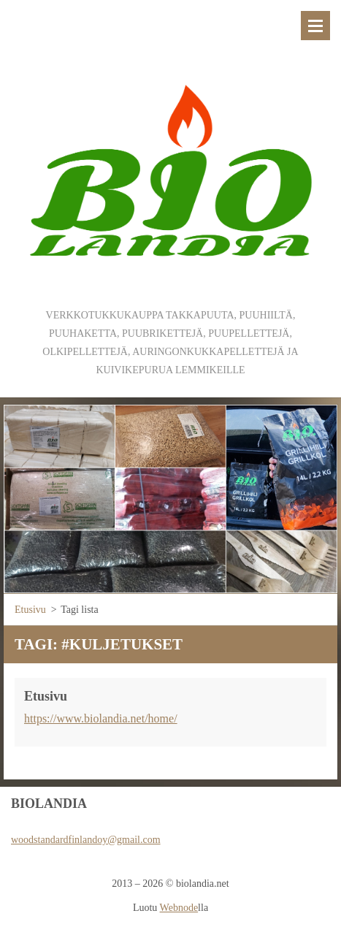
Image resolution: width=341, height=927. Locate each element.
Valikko (315, 25)
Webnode (179, 907)
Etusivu (30, 609)
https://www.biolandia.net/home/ (100, 718)
